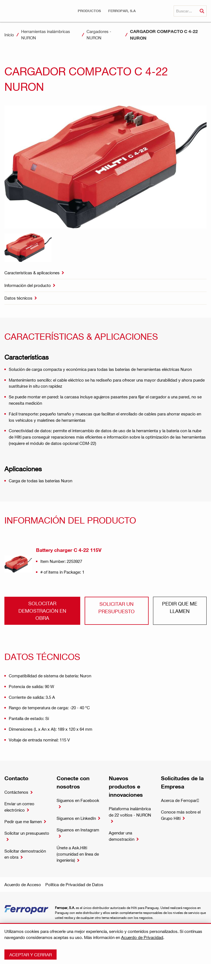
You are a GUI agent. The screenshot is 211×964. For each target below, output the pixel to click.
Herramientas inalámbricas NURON (45, 34)
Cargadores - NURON (99, 34)
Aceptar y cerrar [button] (30, 954)
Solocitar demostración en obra (42, 610)
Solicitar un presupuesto (116, 607)
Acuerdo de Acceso (22, 884)
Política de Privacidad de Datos (74, 884)
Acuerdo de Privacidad (142, 937)
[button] (89, 10)
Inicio (9, 34)
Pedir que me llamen (179, 607)
